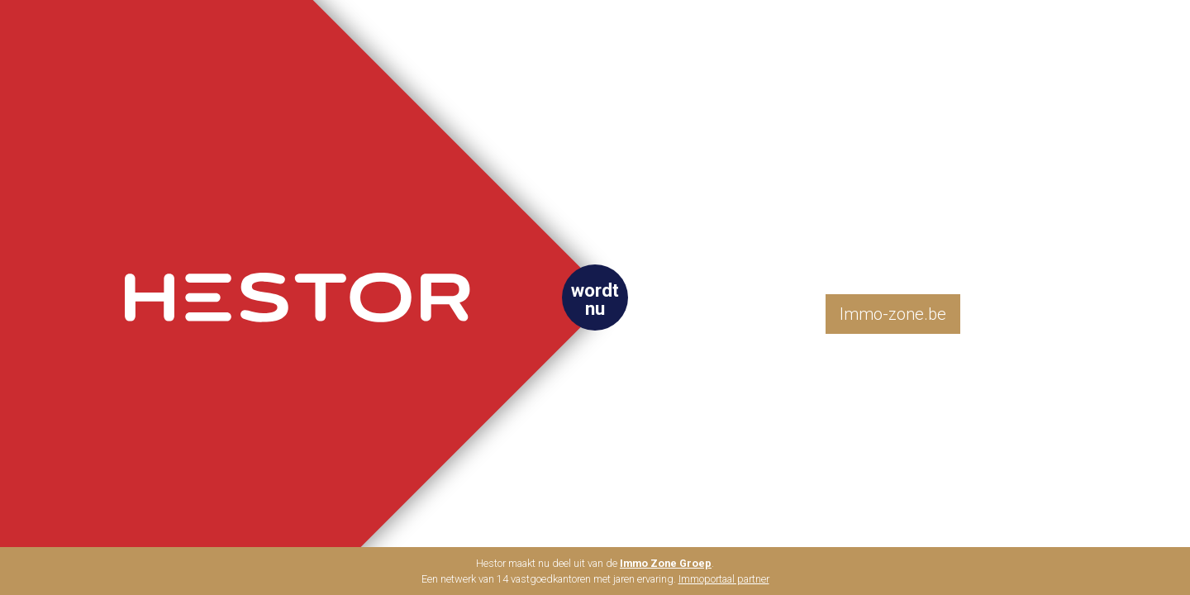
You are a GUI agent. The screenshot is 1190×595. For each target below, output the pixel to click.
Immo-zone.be (893, 314)
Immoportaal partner (723, 579)
